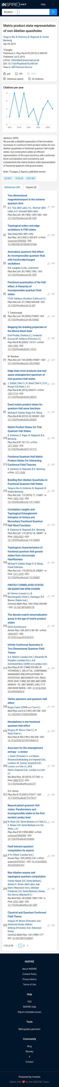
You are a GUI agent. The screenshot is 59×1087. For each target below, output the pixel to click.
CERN (27, 664)
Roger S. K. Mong (34, 563)
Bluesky (29, 1051)
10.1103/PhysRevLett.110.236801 (24, 577)
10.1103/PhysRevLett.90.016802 (23, 319)
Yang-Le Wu (9, 37)
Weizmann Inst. (21, 888)
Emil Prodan (14, 335)
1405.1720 (18, 498)
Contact (29, 1062)
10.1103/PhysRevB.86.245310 (22, 397)
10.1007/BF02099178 (24, 607)
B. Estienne (21, 37)
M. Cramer (22, 763)
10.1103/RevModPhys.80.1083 (22, 905)
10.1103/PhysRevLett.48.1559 (22, 218)
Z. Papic (24, 435)
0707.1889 (18, 901)
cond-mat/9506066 (17, 241)
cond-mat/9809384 (17, 835)
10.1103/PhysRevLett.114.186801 (24, 540)
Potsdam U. (22, 756)
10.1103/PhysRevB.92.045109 (23, 63)
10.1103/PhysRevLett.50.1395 (22, 275)
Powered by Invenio (29, 1076)
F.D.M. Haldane (15, 298)
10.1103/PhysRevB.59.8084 (21, 839)
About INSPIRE (29, 969)
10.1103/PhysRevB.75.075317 (22, 798)
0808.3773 (18, 780)
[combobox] (33, 12)
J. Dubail (12, 383)
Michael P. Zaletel (16, 412)
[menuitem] (43, 4)
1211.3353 (13, 446)
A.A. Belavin (13, 657)
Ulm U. (23, 766)
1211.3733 (18, 574)
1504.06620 (16, 60)
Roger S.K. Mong (34, 412)
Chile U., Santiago (30, 597)
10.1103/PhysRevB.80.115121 (22, 349)
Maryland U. (25, 894)
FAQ (29, 1001)
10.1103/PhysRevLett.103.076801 (24, 363)
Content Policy (29, 974)
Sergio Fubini (14, 707)
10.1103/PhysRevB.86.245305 (22, 419)
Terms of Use (29, 984)
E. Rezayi (12, 825)
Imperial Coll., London (25, 770)
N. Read (30, 383)
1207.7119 (13, 393)
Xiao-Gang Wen (15, 234)
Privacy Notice (29, 979)
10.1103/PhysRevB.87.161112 (22, 449)
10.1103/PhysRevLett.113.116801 (24, 502)
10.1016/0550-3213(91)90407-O (23, 740)
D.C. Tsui (12, 208)
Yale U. (21, 383)
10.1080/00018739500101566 (22, 244)
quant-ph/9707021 (16, 861)
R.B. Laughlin (14, 268)
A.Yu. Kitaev (13, 854)
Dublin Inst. (21, 600)
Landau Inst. (27, 657)
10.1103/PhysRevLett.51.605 (21, 305)
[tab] (12, 187)
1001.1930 (13, 346)
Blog (29, 1046)
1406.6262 (18, 536)
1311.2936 (20, 472)
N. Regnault (33, 37)
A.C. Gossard (20, 211)
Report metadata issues (29, 1012)
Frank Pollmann (15, 567)
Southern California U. (34, 298)
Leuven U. (24, 593)
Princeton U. (34, 339)
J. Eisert (12, 756)
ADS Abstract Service (21, 67)
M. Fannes (13, 593)
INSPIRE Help (29, 1007)
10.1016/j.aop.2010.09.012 (21, 637)
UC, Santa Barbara (25, 821)
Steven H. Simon (16, 884)
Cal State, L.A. (22, 386)
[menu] (44, 4)
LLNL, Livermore (30, 268)
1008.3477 (13, 634)
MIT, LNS (28, 234)
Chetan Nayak (14, 881)
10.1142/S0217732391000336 (22, 714)
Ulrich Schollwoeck (17, 627)
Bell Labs (22, 208)
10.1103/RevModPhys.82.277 (22, 784)
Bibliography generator (29, 1029)
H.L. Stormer (34, 208)
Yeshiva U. (26, 335)
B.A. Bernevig (38, 469)
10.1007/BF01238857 (22, 938)
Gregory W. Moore (16, 730)
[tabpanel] (29, 570)
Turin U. (36, 707)
